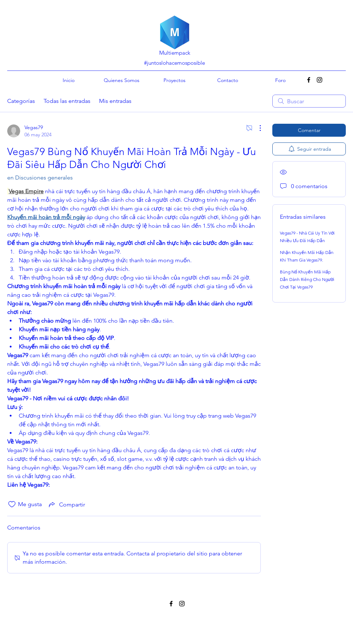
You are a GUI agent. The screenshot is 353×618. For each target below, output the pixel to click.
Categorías (21, 100)
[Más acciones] (256, 128)
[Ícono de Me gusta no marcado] (12, 504)
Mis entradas (115, 100)
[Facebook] (308, 79)
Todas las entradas (67, 100)
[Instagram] (319, 79)
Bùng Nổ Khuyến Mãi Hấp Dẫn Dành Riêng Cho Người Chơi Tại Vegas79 (307, 279)
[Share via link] (66, 504)
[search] (309, 101)
